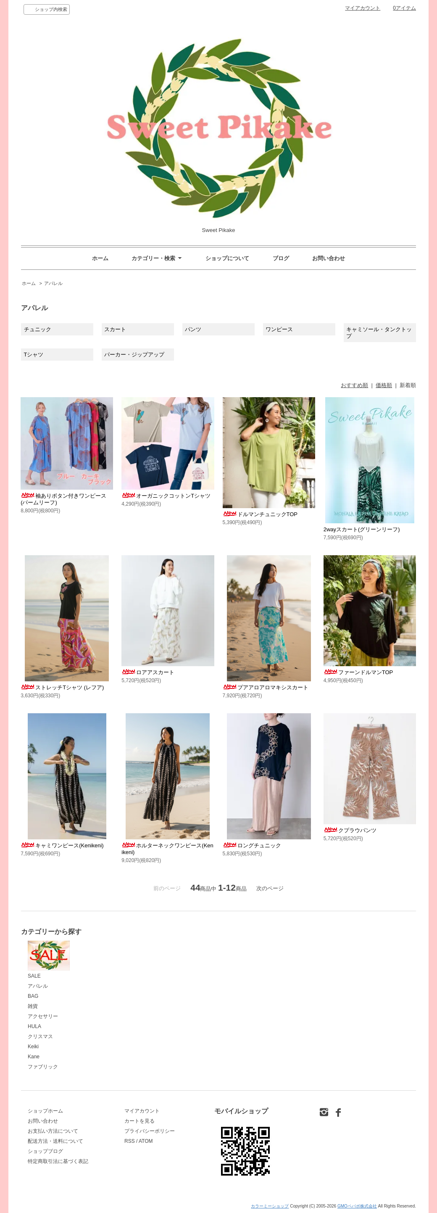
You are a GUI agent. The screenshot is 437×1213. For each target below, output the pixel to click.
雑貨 (33, 1006)
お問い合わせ (328, 258)
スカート (115, 329)
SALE (49, 960)
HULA (34, 1026)
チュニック (37, 329)
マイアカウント (362, 8)
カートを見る (139, 1121)
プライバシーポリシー (149, 1131)
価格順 (384, 385)
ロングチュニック (252, 845)
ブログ (281, 258)
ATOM (146, 1141)
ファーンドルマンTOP (358, 672)
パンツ (193, 329)
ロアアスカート (147, 672)
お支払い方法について (53, 1131)
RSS (129, 1141)
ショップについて (227, 258)
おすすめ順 (354, 385)
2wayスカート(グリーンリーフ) (362, 529)
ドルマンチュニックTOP (260, 514)
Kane (33, 1057)
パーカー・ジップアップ (134, 354)
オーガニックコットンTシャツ (166, 496)
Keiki (33, 1047)
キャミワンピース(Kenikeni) (62, 845)
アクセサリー (43, 1016)
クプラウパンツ (350, 830)
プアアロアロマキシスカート (265, 687)
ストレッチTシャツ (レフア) (62, 687)
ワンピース (279, 329)
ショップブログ (45, 1151)
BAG (33, 996)
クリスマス (40, 1036)
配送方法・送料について (55, 1141)
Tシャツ (34, 354)
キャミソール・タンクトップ (379, 332)
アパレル (53, 283)
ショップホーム (45, 1111)
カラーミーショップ (270, 1206)
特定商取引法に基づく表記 (58, 1161)
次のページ (270, 888)
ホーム (100, 258)
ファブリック (43, 1067)
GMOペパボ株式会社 (357, 1206)
